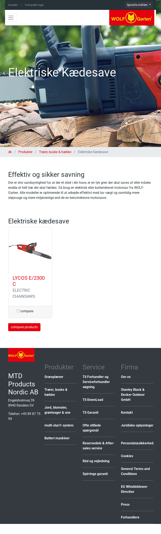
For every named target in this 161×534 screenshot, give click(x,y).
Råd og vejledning (96, 461)
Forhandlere (130, 517)
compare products (24, 327)
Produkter (25, 152)
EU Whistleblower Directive (134, 489)
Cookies (127, 456)
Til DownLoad (93, 400)
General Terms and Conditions (135, 471)
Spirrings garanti (95, 474)
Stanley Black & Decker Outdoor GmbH (133, 395)
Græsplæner (53, 377)
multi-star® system (59, 425)
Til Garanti (90, 413)
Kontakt (13, 5)
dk (10, 152)
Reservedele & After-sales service (98, 445)
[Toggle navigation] (11, 17)
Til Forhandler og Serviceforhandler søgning (96, 382)
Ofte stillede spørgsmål (92, 427)
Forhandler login (34, 5)
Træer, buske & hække (55, 152)
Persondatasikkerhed (137, 443)
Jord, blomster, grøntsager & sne (57, 410)
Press (125, 504)
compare (25, 311)
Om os (126, 377)
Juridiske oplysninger (137, 425)
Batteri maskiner (57, 438)
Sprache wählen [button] (137, 5)
